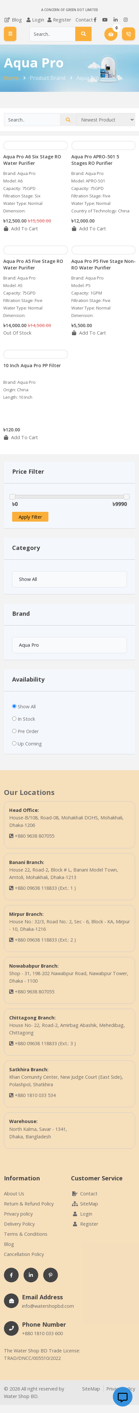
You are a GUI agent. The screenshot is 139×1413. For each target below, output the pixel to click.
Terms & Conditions (25, 1234)
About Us (14, 1193)
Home (11, 77)
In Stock (26, 719)
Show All (27, 706)
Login (38, 20)
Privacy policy (18, 1214)
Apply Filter (30, 517)
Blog (13, 20)
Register (62, 20)
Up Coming (30, 744)
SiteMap (84, 1204)
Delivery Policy (19, 1224)
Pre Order (28, 731)
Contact (84, 20)
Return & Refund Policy (29, 1204)
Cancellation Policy (24, 1254)
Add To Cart (20, 228)
